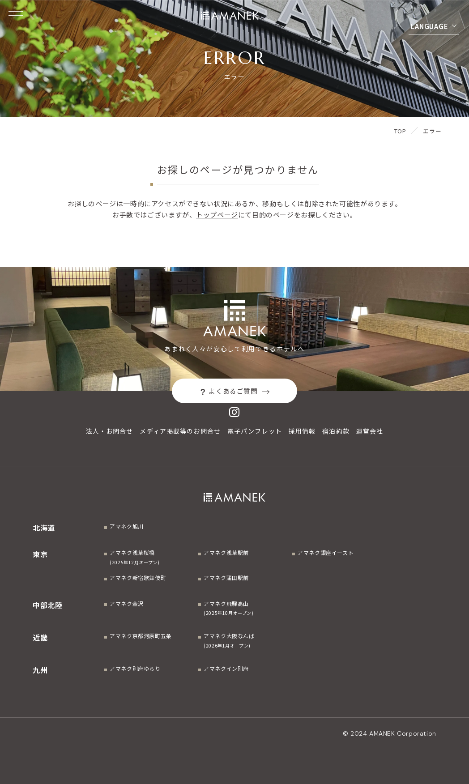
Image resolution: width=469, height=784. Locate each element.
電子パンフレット (254, 430)
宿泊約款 (335, 430)
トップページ (217, 214)
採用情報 (302, 430)
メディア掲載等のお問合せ (180, 430)
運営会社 (369, 430)
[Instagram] (234, 412)
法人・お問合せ (109, 430)
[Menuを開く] (15, 13)
